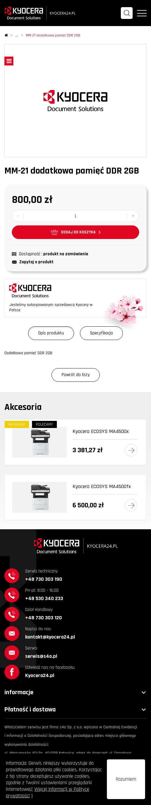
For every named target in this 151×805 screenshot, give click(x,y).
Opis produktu (51, 333)
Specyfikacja (101, 333)
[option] (75, 100)
